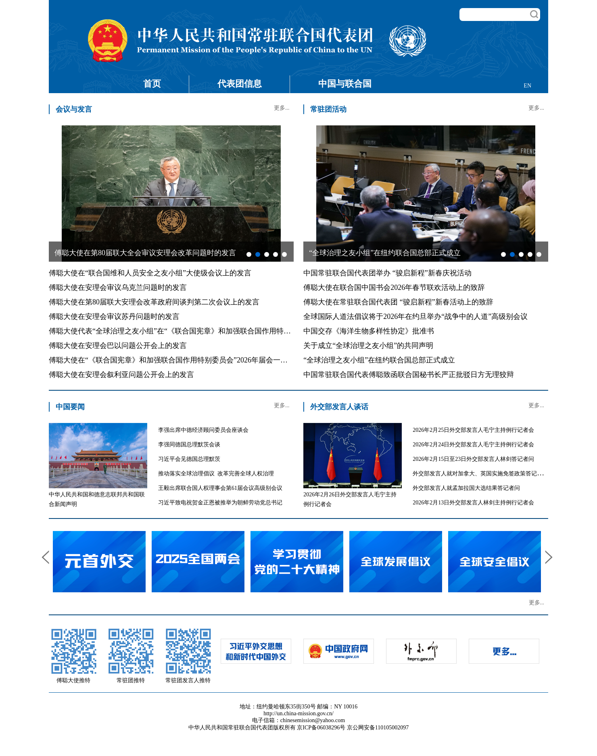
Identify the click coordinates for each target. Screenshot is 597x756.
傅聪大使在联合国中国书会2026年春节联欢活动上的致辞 (394, 287)
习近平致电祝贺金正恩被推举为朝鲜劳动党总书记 (220, 503)
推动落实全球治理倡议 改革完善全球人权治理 (216, 474)
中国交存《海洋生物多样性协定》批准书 (368, 331)
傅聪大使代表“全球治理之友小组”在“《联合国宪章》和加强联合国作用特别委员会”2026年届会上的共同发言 (222, 331)
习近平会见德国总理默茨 (189, 459)
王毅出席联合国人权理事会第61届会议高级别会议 (220, 488)
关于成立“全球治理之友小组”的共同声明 (368, 346)
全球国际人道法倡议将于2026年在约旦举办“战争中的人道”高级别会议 (415, 316)
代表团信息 (239, 84)
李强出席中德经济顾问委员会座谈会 (203, 430)
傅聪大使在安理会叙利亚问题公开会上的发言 (121, 375)
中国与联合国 (345, 84)
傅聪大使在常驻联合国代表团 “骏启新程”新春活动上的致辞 (398, 302)
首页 (152, 84)
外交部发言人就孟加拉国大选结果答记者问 (466, 488)
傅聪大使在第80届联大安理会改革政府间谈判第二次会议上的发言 (154, 302)
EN (527, 86)
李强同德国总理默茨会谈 (189, 445)
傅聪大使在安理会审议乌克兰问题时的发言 (118, 287)
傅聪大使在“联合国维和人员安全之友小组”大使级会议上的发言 (150, 273)
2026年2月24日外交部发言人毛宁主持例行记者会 (473, 445)
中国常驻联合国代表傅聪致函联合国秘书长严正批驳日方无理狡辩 (408, 375)
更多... (282, 108)
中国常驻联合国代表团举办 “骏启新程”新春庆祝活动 (387, 273)
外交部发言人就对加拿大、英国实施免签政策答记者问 (480, 474)
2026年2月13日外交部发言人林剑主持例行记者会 (473, 503)
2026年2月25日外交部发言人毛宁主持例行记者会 (473, 430)
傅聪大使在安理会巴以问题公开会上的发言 (118, 346)
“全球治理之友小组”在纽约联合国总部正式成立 (379, 360)
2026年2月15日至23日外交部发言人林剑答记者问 (473, 459)
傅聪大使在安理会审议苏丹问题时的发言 (114, 316)
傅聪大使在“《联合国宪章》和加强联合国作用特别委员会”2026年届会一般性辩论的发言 (190, 360)
